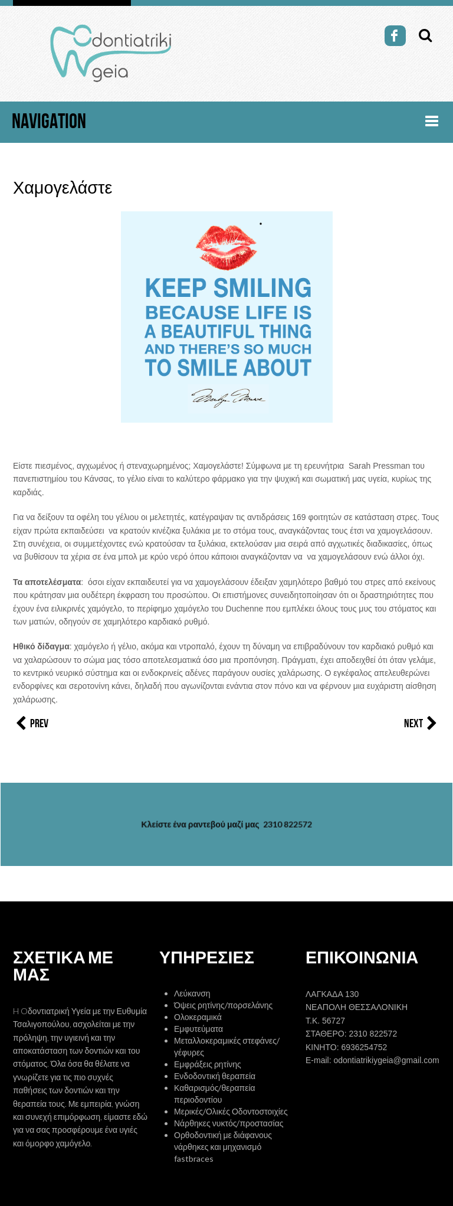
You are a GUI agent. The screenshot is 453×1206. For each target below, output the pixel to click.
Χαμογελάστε (62, 188)
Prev (30, 724)
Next (422, 724)
